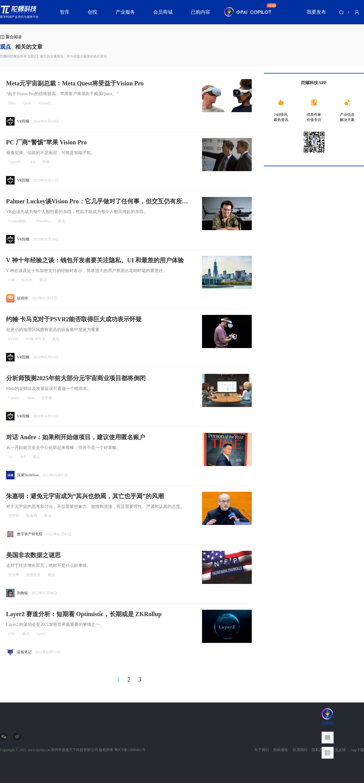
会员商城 (163, 12)
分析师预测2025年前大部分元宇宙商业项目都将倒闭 (76, 378)
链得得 (22, 298)
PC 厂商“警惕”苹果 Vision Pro (46, 142)
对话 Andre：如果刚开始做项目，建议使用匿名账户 (75, 437)
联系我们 (300, 750)
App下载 (357, 750)
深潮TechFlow (28, 475)
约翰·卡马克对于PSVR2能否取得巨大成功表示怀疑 (74, 319)
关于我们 (261, 750)
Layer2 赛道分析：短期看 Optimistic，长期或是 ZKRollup (84, 614)
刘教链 (22, 593)
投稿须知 (280, 750)
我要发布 (316, 12)
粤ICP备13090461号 (130, 750)
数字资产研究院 (29, 534)
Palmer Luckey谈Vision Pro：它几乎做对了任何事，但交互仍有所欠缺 (97, 201)
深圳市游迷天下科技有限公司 (74, 750)
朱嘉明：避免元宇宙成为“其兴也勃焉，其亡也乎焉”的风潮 (85, 496)
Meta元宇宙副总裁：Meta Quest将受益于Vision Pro (74, 83)
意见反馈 (338, 750)
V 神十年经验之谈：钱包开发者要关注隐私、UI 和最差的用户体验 (95, 260)
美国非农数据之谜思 (33, 555)
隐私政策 (319, 750)
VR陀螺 (23, 121)
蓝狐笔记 (24, 652)
